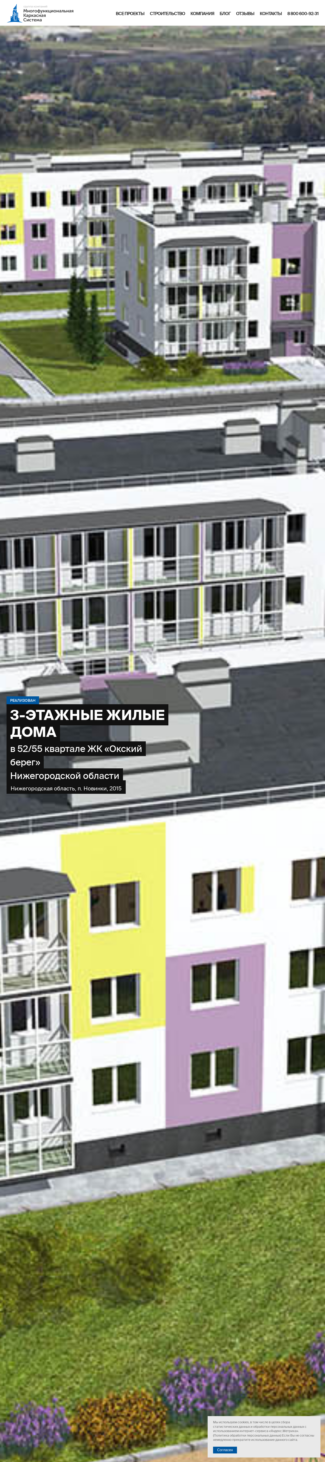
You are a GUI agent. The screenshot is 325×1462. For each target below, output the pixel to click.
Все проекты (130, 13)
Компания (202, 13)
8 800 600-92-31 (302, 13)
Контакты (271, 13)
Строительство (167, 13)
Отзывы (245, 13)
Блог (225, 13)
